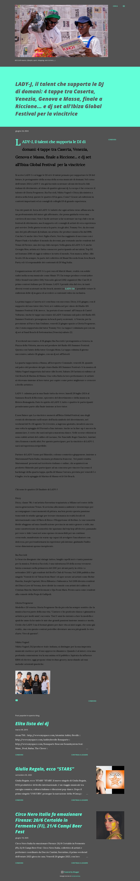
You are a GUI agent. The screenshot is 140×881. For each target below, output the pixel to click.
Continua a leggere (79, 755)
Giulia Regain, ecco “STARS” (44, 769)
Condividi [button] (112, 140)
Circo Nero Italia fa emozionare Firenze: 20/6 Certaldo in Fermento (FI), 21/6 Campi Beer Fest (48, 823)
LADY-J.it (70, 288)
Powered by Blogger (70, 872)
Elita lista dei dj (32, 724)
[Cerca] (115, 6)
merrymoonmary (75, 876)
